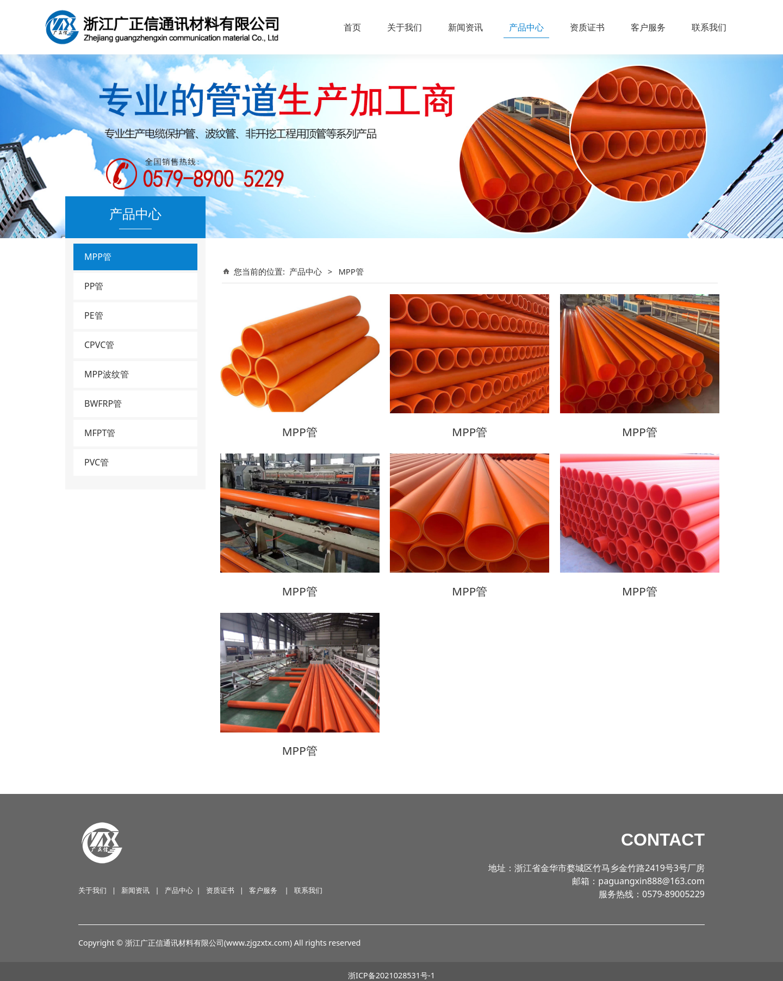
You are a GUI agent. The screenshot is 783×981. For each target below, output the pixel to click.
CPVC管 (99, 345)
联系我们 (709, 27)
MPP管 (97, 257)
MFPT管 (99, 433)
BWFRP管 (103, 403)
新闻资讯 (465, 27)
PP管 (93, 286)
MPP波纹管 (106, 374)
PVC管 (96, 462)
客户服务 (648, 27)
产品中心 (526, 27)
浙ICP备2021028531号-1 (391, 967)
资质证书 (587, 27)
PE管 (93, 315)
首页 (352, 27)
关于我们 (404, 27)
